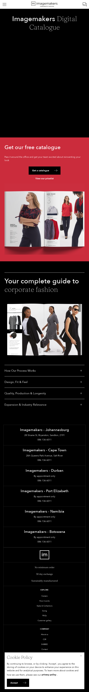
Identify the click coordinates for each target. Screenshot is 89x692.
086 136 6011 (44, 439)
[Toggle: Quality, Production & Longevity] (81, 393)
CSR (44, 639)
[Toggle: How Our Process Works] (81, 370)
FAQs (44, 615)
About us (44, 634)
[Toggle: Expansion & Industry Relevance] (81, 404)
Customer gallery (44, 620)
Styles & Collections (45, 606)
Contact (44, 649)
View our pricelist (44, 178)
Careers (44, 596)
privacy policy (49, 674)
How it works (44, 601)
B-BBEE (44, 644)
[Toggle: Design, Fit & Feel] (81, 382)
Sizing (44, 611)
